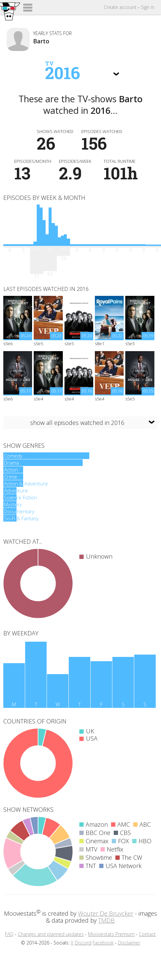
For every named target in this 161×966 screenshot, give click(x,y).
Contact (147, 934)
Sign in (147, 7)
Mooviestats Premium (111, 934)
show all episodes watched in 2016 (77, 423)
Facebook (103, 943)
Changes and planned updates (51, 934)
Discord (83, 943)
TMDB (106, 920)
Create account (120, 7)
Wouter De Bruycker (105, 913)
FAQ (9, 934)
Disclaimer (129, 943)
